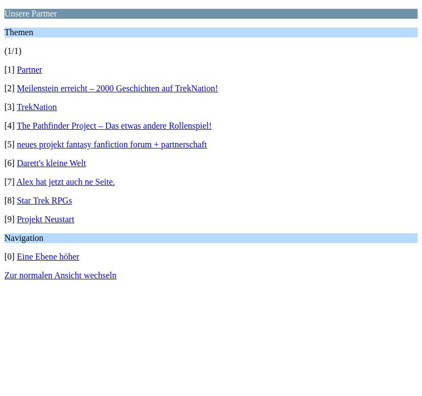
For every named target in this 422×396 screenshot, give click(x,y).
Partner (29, 69)
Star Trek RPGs (44, 200)
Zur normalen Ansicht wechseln (60, 275)
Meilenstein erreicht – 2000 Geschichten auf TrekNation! (117, 88)
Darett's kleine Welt (51, 163)
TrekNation (36, 107)
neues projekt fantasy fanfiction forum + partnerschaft (112, 144)
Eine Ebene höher (48, 256)
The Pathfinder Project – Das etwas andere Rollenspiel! (114, 125)
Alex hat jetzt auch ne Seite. (65, 181)
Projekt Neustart (45, 219)
